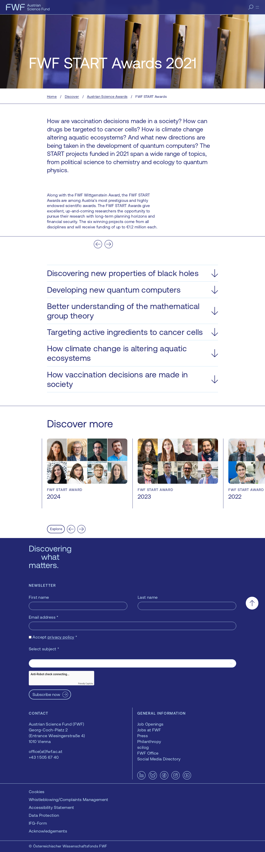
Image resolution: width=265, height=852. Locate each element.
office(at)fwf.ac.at (45, 751)
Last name (148, 597)
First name (39, 597)
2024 (53, 496)
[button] (132, 273)
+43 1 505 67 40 (44, 757)
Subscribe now (46, 694)
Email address (44, 617)
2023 (144, 496)
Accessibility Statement (51, 807)
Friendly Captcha (85, 683)
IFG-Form (38, 823)
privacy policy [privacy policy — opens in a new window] (61, 637)
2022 (234, 496)
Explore (56, 529)
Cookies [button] (37, 791)
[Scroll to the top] (252, 603)
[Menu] (257, 7)
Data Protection (44, 815)
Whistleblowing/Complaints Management (68, 799)
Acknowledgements (48, 831)
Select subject (44, 648)
